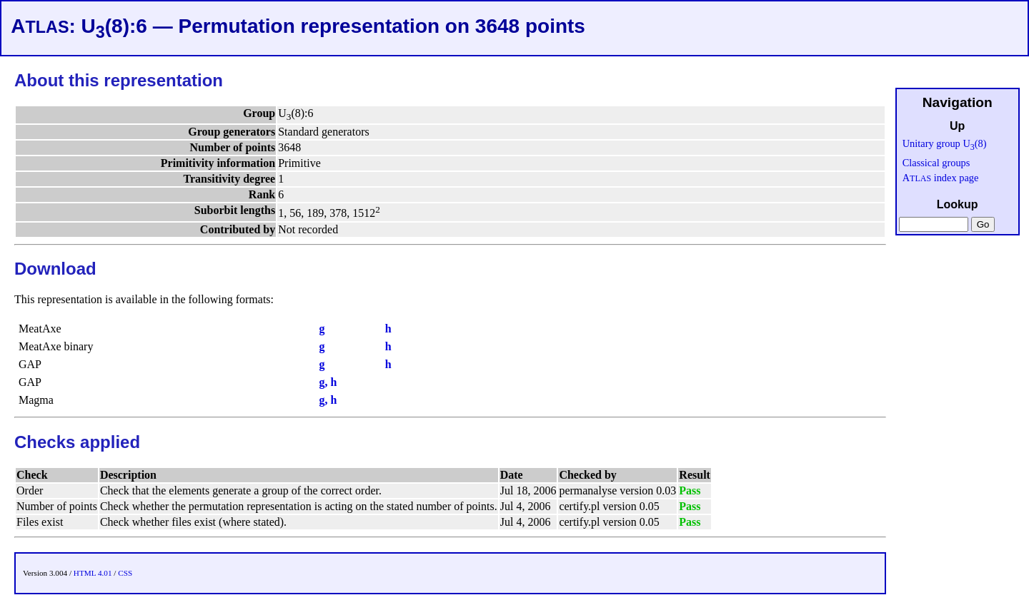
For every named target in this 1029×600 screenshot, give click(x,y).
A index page (941, 177)
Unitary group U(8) (945, 143)
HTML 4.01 (93, 573)
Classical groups (936, 162)
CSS (125, 573)
